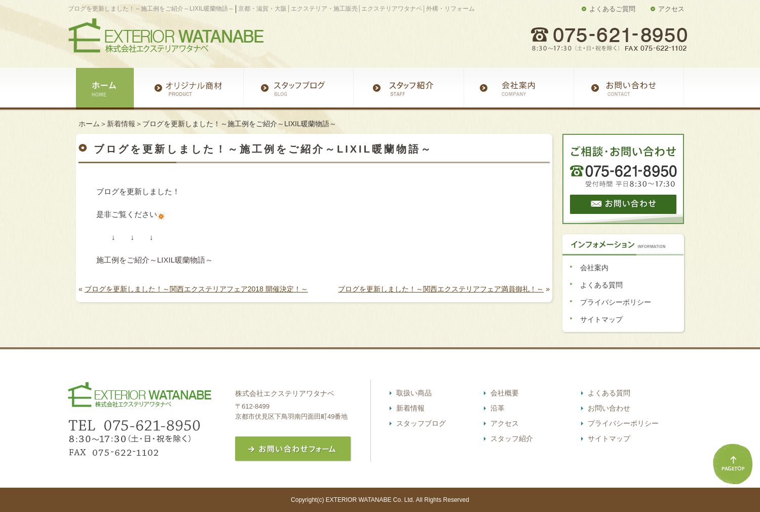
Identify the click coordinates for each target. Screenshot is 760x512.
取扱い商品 (414, 393)
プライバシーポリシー (615, 302)
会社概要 (504, 393)
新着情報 (121, 124)
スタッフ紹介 (511, 438)
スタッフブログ (421, 423)
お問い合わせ (609, 408)
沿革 (497, 408)
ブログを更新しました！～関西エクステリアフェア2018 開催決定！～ (196, 289)
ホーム (89, 124)
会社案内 (594, 268)
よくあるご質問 (612, 9)
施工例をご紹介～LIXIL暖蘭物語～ (154, 259)
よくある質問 (601, 285)
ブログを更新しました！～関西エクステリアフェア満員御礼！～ (441, 289)
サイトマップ (601, 319)
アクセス (671, 9)
